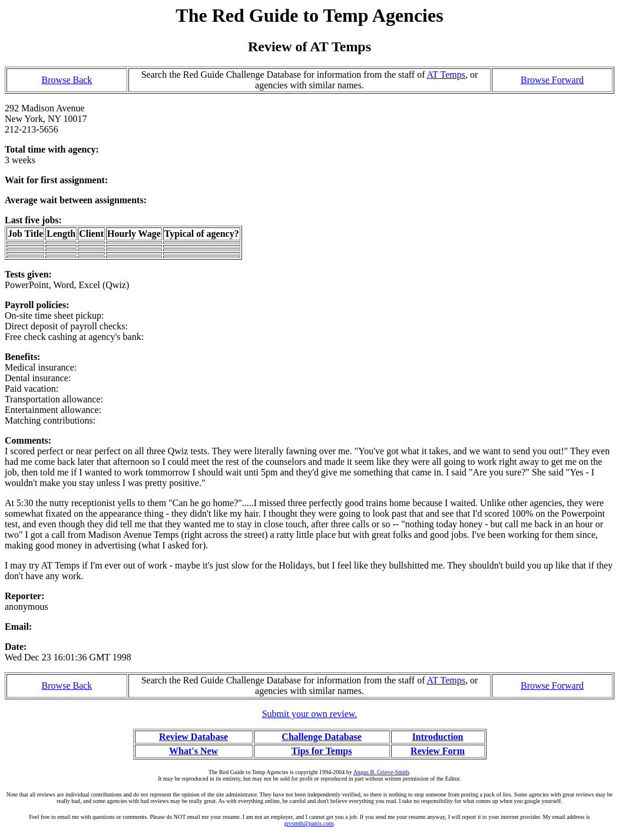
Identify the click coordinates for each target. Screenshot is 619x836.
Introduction (438, 737)
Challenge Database (322, 737)
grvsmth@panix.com (308, 823)
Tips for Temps (322, 751)
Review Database (193, 737)
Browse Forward (552, 80)
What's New (193, 751)
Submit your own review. (310, 714)
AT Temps (446, 75)
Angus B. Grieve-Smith (381, 772)
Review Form (438, 751)
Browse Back (67, 80)
